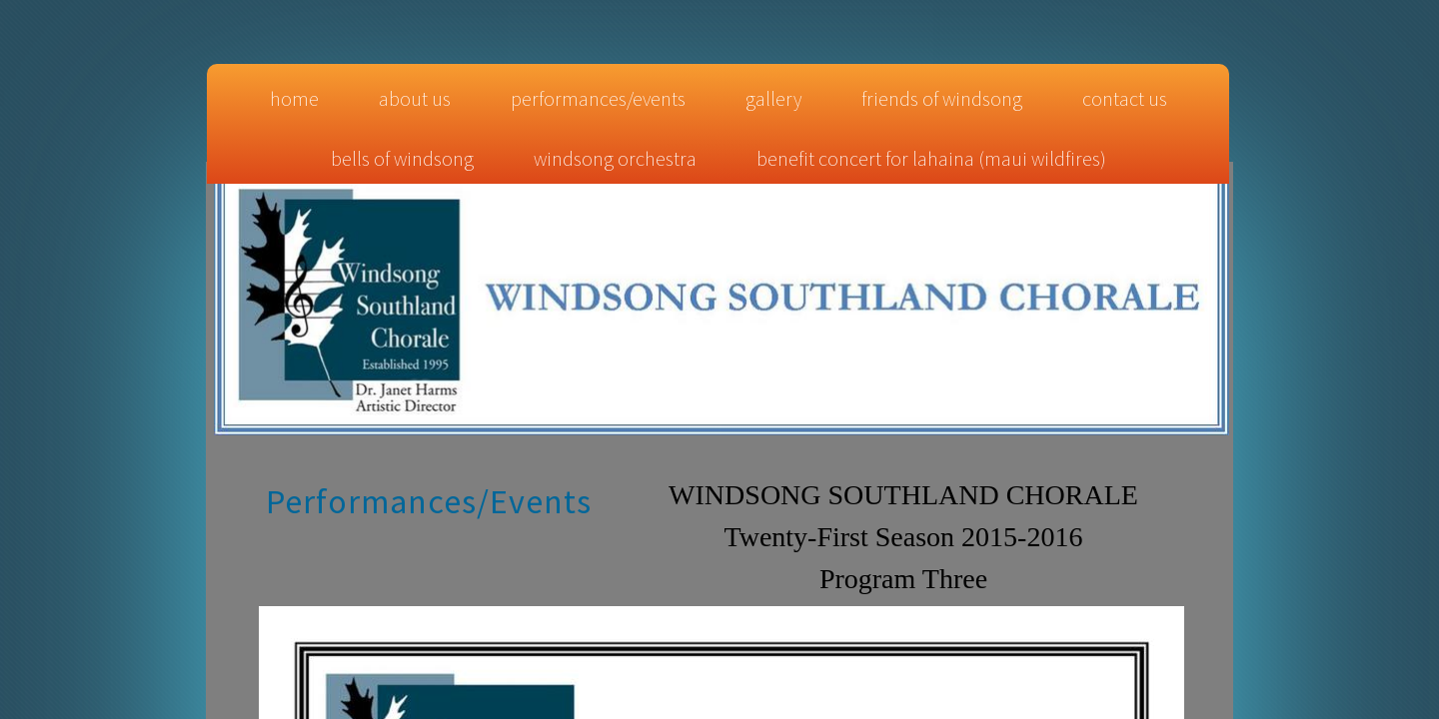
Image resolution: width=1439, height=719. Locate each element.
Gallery (773, 98)
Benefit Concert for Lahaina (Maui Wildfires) (931, 158)
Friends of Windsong (941, 98)
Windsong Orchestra (615, 158)
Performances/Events (598, 98)
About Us (415, 98)
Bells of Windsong (402, 158)
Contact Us (1124, 98)
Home (294, 98)
